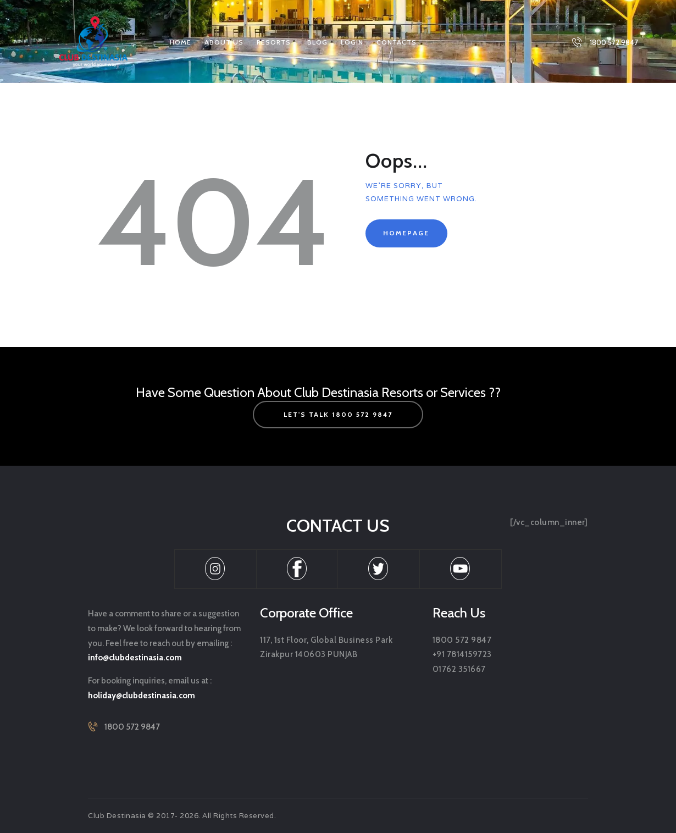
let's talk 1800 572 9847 (338, 414)
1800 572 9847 (132, 727)
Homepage (406, 233)
